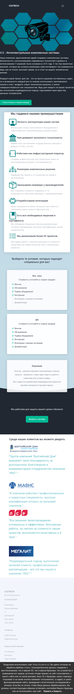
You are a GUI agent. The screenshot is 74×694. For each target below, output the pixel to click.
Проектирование (11, 608)
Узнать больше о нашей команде (15, 102)
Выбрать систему (37, 419)
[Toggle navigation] (62, 5)
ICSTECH (14, 6)
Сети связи (9, 619)
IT (5, 612)
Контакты (8, 655)
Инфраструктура (11, 639)
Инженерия (9, 605)
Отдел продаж (10, 659)
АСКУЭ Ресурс (10, 635)
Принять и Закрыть (53, 691)
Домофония (9, 616)
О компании (9, 652)
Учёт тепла (9, 623)
